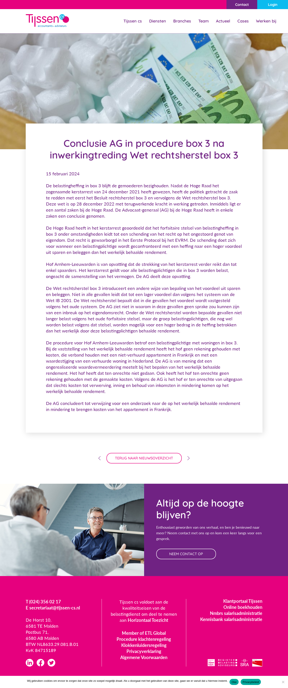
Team (203, 20)
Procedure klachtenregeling (144, 639)
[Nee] (283, 682)
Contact (242, 4)
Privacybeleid (251, 682)
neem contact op (186, 554)
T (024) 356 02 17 (43, 601)
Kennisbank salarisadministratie (231, 619)
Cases (243, 20)
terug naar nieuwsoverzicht (144, 458)
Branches (182, 20)
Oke (234, 682)
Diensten (157, 20)
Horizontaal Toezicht (148, 620)
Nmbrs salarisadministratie (236, 613)
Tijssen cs (132, 20)
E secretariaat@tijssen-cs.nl (53, 607)
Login (272, 4)
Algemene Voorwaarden (143, 657)
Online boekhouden (242, 607)
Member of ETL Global (144, 633)
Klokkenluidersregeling (144, 645)
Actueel (223, 20)
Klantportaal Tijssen (242, 601)
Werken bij (266, 20)
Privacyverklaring (143, 651)
